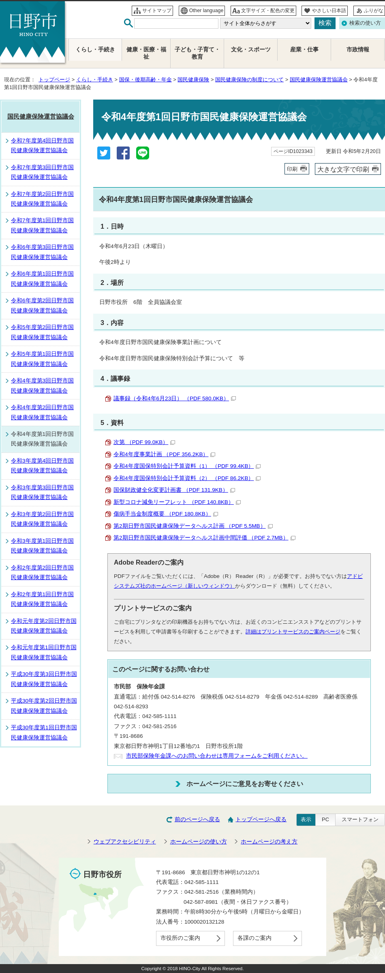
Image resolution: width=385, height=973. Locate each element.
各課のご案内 (254, 938)
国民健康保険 (193, 79)
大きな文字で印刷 (343, 169)
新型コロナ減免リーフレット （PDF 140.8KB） (177, 502)
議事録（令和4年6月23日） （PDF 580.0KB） (174, 398)
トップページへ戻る (261, 819)
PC (325, 819)
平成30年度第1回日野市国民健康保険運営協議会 (44, 732)
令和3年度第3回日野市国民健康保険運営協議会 (42, 492)
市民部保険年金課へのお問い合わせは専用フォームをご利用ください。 (217, 756)
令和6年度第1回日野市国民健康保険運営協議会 (42, 279)
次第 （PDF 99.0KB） (144, 442)
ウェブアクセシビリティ (125, 842)
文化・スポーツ (251, 50)
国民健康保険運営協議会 (319, 79)
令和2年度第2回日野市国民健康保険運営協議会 (42, 572)
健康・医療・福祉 (146, 53)
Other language (206, 10)
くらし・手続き (94, 79)
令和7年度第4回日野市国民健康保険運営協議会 (42, 145)
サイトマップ (156, 10)
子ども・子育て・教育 (197, 53)
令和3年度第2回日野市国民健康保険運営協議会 (42, 519)
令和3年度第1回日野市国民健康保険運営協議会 (42, 546)
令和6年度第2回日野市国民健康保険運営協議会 (42, 305)
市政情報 (357, 50)
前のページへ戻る (197, 819)
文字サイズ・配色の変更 (268, 10)
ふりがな (373, 10)
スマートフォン (360, 819)
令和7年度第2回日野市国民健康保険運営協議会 (42, 199)
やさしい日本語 (329, 10)
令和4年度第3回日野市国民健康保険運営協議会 (42, 385)
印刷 (292, 169)
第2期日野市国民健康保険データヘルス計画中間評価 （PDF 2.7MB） (204, 538)
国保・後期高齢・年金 (145, 79)
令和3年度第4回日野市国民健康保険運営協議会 (42, 466)
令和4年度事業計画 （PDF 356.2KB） (164, 454)
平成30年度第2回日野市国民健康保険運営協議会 (44, 706)
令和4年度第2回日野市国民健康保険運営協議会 (42, 412)
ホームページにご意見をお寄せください (244, 783)
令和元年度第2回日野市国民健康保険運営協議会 (44, 626)
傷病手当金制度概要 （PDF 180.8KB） (165, 514)
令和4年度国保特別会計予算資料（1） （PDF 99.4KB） (187, 466)
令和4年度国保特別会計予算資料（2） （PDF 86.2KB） (187, 478)
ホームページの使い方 (198, 842)
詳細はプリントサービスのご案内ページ (293, 632)
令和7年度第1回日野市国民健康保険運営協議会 (42, 225)
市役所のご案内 (180, 938)
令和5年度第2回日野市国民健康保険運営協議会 (42, 332)
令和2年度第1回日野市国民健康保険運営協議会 (42, 599)
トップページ (54, 79)
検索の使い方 (365, 23)
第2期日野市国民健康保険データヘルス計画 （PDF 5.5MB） (193, 526)
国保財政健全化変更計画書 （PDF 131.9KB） (174, 490)
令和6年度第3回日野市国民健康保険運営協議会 (42, 252)
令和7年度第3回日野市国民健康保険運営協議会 (42, 172)
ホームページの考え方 (269, 842)
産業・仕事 (304, 50)
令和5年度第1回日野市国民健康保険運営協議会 (42, 359)
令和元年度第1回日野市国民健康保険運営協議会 (44, 652)
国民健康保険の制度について (249, 79)
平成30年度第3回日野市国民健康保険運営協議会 (44, 679)
